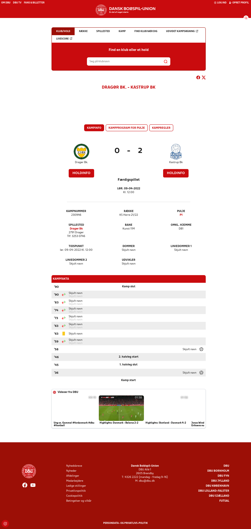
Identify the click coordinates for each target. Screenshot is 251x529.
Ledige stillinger (76, 486)
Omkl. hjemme (181, 225)
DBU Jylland (220, 481)
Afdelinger (72, 476)
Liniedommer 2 (76, 260)
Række (129, 211)
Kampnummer (76, 211)
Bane (128, 225)
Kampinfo (94, 128)
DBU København (217, 486)
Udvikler (128, 260)
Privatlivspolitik (76, 491)
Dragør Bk (76, 228)
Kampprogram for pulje (126, 128)
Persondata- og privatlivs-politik (125, 523)
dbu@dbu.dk (147, 481)
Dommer (129, 246)
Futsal (224, 501)
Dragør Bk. (81, 162)
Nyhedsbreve (74, 466)
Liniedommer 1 (181, 246)
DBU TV (17, 3)
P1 (181, 215)
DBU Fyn (223, 476)
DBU (226, 466)
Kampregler (161, 128)
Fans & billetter (34, 3)
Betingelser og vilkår (78, 501)
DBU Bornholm (218, 471)
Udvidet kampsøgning (182, 31)
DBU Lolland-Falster (213, 491)
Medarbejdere (74, 481)
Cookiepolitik (74, 496)
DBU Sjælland (219, 496)
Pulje (181, 211)
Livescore (64, 38)
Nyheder (71, 471)
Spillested (76, 225)
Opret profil (239, 2)
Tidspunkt (76, 246)
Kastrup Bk (176, 162)
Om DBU (5, 3)
